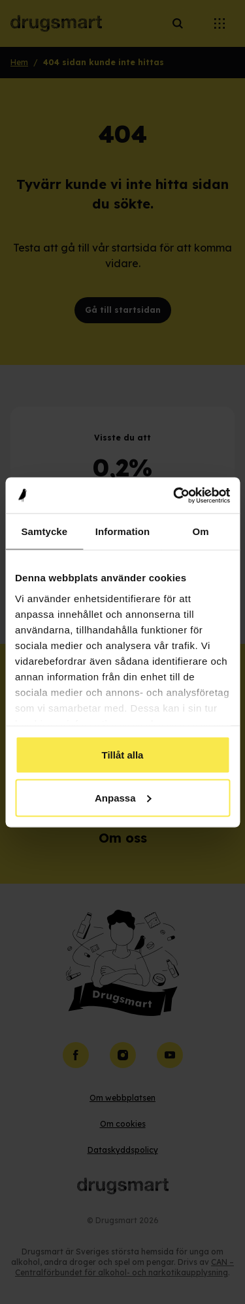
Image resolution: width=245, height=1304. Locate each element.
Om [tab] (201, 531)
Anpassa (123, 797)
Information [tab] (122, 531)
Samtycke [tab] (44, 531)
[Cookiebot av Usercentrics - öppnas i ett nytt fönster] (174, 495)
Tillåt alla (123, 755)
